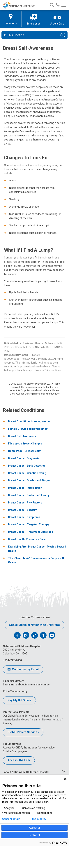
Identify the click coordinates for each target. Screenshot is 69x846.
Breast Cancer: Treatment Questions (30, 531)
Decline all (34, 835)
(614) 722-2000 (12, 660)
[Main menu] (63, 5)
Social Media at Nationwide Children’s (34, 625)
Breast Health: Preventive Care (26, 539)
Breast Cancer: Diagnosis (23, 458)
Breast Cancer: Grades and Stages (29, 480)
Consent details (11, 818)
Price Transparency (15, 691)
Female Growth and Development (28, 428)
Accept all (34, 827)
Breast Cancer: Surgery (22, 509)
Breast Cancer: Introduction (25, 487)
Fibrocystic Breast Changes (25, 443)
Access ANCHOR (19, 760)
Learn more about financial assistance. (26, 684)
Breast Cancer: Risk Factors (25, 502)
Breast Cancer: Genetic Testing (27, 473)
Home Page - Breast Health (24, 450)
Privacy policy (38, 818)
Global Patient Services (23, 732)
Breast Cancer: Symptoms (24, 517)
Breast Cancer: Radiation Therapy (28, 495)
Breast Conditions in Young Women (29, 421)
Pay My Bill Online (19, 700)
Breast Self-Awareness (22, 436)
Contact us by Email (23, 670)
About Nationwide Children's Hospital (26, 772)
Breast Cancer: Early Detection (26, 465)
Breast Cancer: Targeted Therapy (28, 524)
